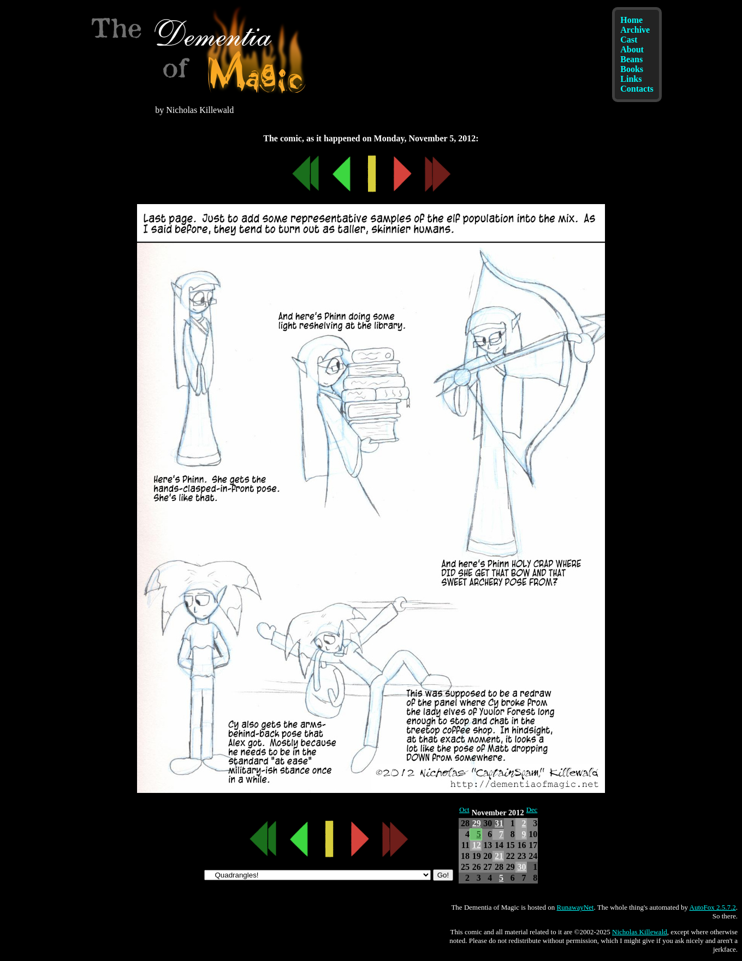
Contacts (636, 88)
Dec (532, 810)
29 (476, 823)
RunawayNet (575, 907)
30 (522, 867)
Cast (628, 39)
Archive (635, 29)
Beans (631, 59)
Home (631, 20)
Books (631, 69)
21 (499, 856)
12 (476, 845)
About (632, 49)
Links (631, 78)
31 (499, 823)
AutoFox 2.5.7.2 (713, 907)
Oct (464, 810)
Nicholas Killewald (639, 932)
